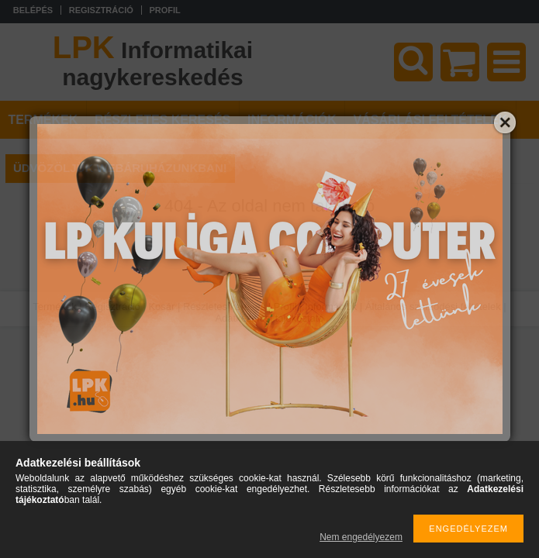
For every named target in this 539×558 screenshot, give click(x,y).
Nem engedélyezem (361, 537)
